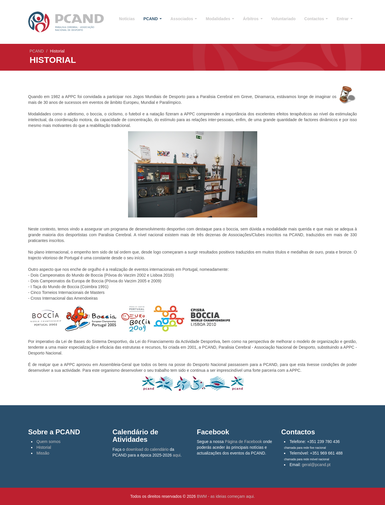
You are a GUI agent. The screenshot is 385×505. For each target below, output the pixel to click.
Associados (183, 18)
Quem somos (49, 441)
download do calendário (147, 449)
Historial (44, 447)
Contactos (316, 18)
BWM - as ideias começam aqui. (226, 496)
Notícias (127, 18)
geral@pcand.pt (316, 464)
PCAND (152, 18)
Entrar (344, 18)
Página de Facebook (243, 441)
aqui (176, 455)
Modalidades (220, 18)
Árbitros (252, 18)
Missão (43, 453)
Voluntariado (283, 18)
